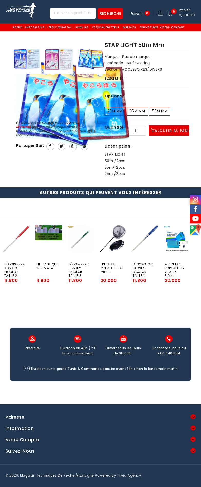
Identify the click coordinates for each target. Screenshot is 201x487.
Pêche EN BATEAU (60, 27)
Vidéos (165, 27)
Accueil (18, 27)
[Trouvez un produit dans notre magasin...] (73, 13)
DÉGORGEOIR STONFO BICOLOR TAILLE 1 (143, 268)
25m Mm (115, 111)
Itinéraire (32, 348)
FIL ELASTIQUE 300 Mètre (47, 267)
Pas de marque (136, 57)
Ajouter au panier (172, 130)
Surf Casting (35, 27)
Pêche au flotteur (106, 27)
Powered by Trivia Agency (118, 476)
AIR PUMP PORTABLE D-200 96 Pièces (175, 268)
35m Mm (137, 111)
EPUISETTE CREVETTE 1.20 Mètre (112, 268)
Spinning (82, 27)
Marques (130, 27)
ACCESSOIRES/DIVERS (142, 69)
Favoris (137, 14)
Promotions (149, 27)
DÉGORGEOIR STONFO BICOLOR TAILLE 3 (79, 268)
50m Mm (160, 111)
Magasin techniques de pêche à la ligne (57, 476)
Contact (178, 27)
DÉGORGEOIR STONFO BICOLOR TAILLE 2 (14, 268)
